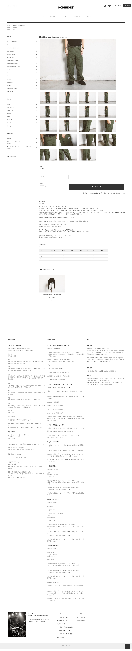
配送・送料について (63, 620)
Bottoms (15, 25)
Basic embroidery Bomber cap (52, 294)
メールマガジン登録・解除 (65, 634)
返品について (87, 193)
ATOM (62, 637)
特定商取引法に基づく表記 (117, 193)
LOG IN (119, 5)
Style (52, 17)
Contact (89, 17)
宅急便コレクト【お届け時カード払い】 (58, 387)
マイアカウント (81, 614)
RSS (58, 637)
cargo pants (22, 25)
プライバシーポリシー (63, 630)
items (127, 5)
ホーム (59, 614)
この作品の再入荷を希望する (100, 193)
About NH (77, 17)
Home (42, 17)
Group (64, 17)
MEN (14, 29)
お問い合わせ (81, 620)
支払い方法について (63, 617)
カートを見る (81, 617)
